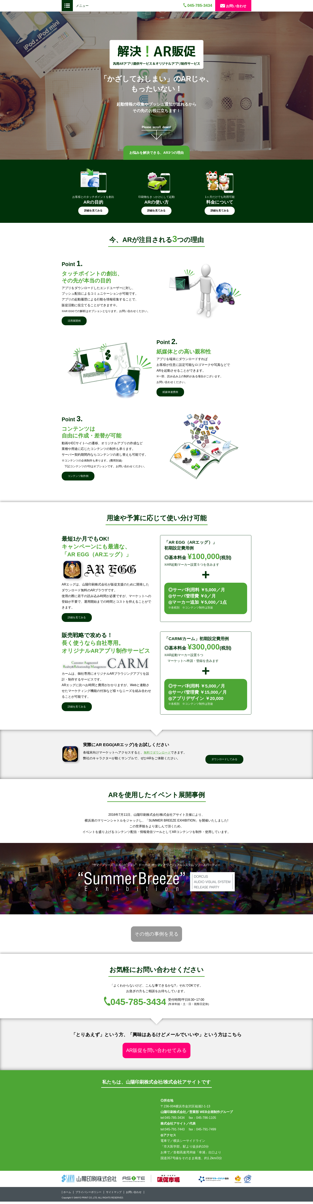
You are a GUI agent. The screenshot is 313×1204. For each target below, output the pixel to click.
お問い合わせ (233, 6)
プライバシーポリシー (90, 1194)
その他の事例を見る (156, 935)
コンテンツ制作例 (78, 476)
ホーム (67, 1194)
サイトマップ (117, 1194)
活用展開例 (74, 320)
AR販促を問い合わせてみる (156, 1052)
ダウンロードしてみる (224, 759)
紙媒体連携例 (170, 392)
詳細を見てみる (93, 210)
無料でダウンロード (158, 753)
